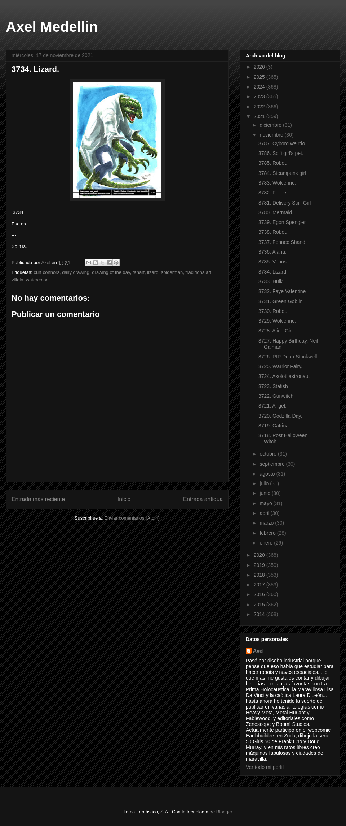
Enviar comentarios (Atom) (132, 518)
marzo (267, 523)
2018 (260, 575)
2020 (260, 555)
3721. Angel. (272, 406)
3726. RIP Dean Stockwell (287, 357)
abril (265, 513)
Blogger (224, 811)
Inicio (123, 499)
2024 (260, 87)
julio (265, 483)
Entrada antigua (203, 499)
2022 (260, 106)
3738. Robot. (272, 232)
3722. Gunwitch (275, 396)
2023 (260, 96)
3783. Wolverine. (277, 183)
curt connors (46, 272)
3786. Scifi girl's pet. (280, 153)
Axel (258, 651)
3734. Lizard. (273, 272)
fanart (139, 272)
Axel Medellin (52, 27)
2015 (260, 604)
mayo (266, 503)
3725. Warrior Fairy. (280, 366)
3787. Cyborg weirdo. (282, 143)
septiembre (273, 464)
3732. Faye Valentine (282, 291)
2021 (260, 116)
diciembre (271, 125)
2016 (260, 594)
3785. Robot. (272, 163)
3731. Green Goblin (280, 301)
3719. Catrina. (274, 426)
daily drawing (75, 272)
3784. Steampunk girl (282, 173)
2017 (260, 585)
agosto (268, 474)
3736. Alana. (272, 252)
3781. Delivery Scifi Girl (284, 203)
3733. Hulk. (271, 281)
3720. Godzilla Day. (280, 416)
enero (267, 543)
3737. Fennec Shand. (282, 242)
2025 (260, 77)
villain (17, 280)
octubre (269, 454)
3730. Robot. (272, 311)
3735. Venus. (273, 261)
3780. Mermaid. (275, 212)
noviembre (272, 135)
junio (265, 493)
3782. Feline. (273, 192)
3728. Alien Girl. (276, 331)
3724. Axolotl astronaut (284, 376)
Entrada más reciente (38, 499)
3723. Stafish (273, 386)
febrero (268, 533)
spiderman (172, 272)
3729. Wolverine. (277, 321)
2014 (260, 614)
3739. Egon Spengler (282, 222)
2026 (260, 67)
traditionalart (199, 272)
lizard (152, 272)
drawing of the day (111, 272)
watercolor (37, 280)
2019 (260, 565)
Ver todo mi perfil (265, 767)
